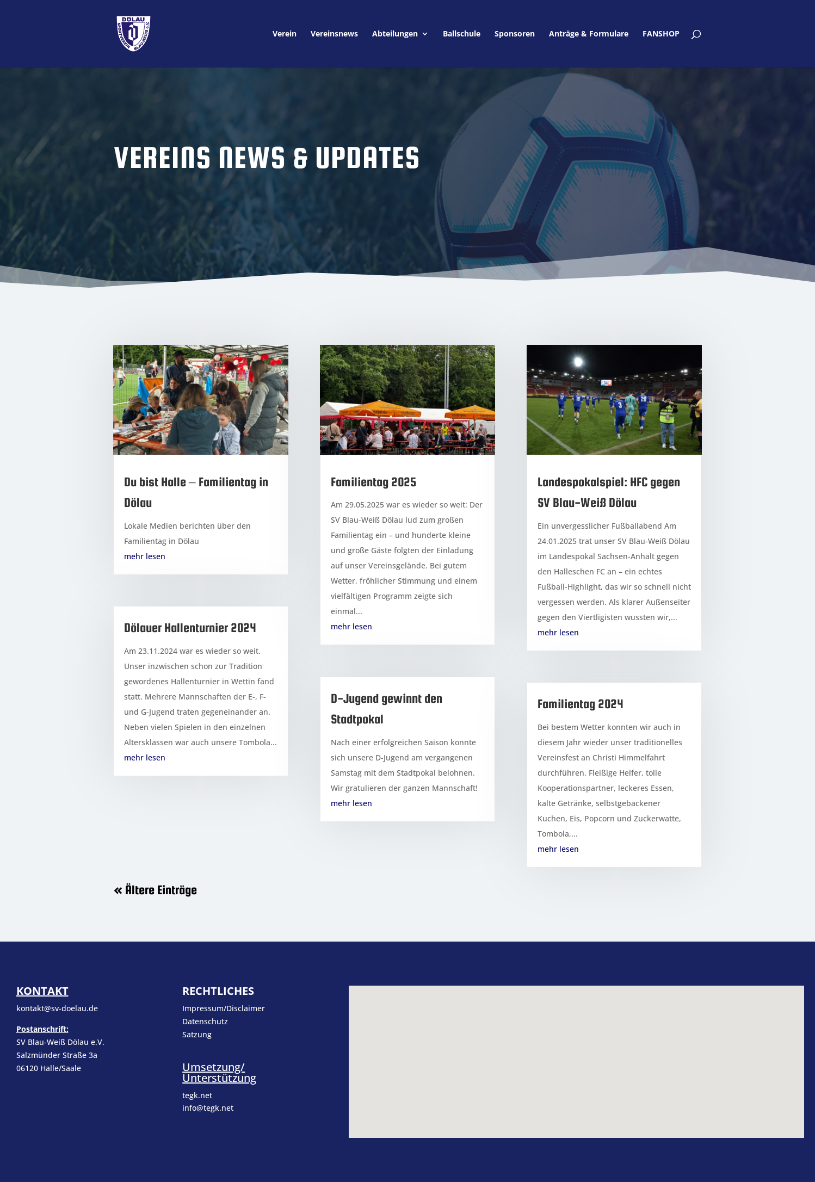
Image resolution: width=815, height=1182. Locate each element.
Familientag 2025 (374, 481)
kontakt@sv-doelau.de (57, 1008)
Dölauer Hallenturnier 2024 (190, 627)
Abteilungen (395, 34)
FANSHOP (661, 34)
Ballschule (461, 34)
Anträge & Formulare (588, 34)
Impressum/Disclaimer (224, 1008)
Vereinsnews (334, 34)
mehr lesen (144, 556)
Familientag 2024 (580, 703)
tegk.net (197, 1095)
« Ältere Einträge (155, 889)
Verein (285, 34)
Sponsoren (515, 34)
